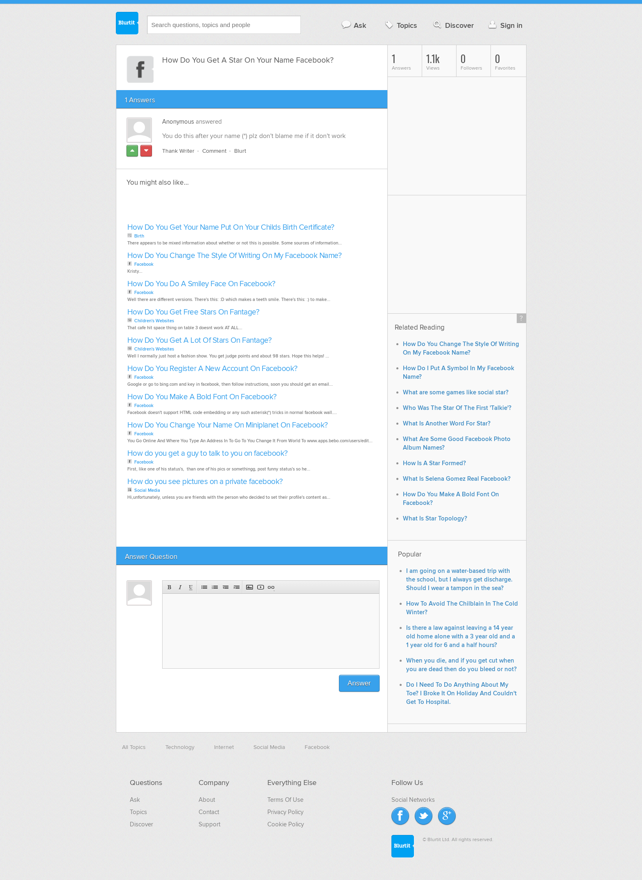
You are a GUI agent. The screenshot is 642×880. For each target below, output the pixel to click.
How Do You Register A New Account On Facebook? (212, 368)
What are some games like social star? (456, 392)
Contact (209, 812)
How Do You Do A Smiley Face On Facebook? (201, 284)
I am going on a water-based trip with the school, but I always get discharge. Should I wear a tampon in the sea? (459, 579)
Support (209, 824)
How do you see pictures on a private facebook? (205, 481)
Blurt (240, 150)
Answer (359, 683)
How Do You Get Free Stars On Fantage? (193, 312)
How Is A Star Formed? (434, 463)
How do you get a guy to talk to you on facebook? (207, 453)
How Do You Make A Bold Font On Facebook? (202, 397)
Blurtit (127, 24)
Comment (214, 150)
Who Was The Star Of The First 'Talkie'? (457, 408)
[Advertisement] (219, 207)
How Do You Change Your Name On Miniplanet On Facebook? (227, 425)
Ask (353, 25)
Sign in (504, 25)
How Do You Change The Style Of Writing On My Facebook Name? (234, 255)
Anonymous (178, 121)
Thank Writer (178, 150)
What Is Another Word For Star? (447, 424)
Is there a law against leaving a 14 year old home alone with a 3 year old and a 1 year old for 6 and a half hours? (460, 636)
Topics (400, 25)
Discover (453, 25)
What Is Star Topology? (435, 519)
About (207, 799)
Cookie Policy (285, 824)
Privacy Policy (285, 812)
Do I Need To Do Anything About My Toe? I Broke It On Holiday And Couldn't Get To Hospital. (461, 693)
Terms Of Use (285, 799)
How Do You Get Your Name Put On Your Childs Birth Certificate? (231, 227)
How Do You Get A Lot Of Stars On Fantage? (199, 340)
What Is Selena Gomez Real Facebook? (457, 479)
